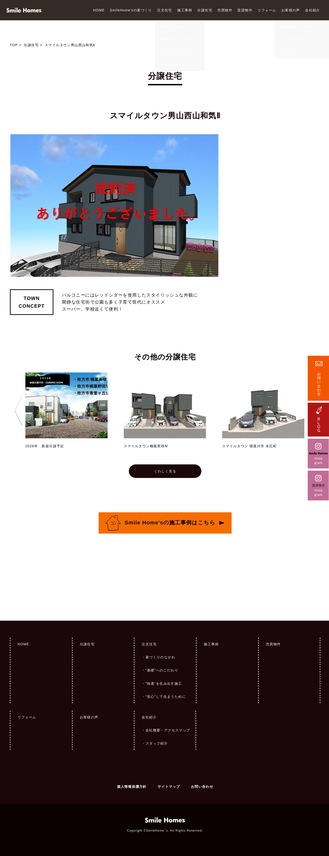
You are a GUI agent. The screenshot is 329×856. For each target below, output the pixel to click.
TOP (14, 45)
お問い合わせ (202, 787)
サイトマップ (169, 787)
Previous (18, 410)
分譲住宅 (204, 10)
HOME (99, 10)
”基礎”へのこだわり (162, 670)
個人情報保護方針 (132, 787)
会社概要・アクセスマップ (168, 730)
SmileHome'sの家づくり (131, 10)
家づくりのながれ (160, 657)
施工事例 (184, 10)
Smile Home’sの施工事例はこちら (169, 522)
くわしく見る (165, 471)
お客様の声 (290, 10)
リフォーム (266, 10)
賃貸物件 (244, 10)
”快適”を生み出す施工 (164, 683)
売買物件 (224, 10)
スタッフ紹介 (157, 743)
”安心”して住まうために (166, 697)
